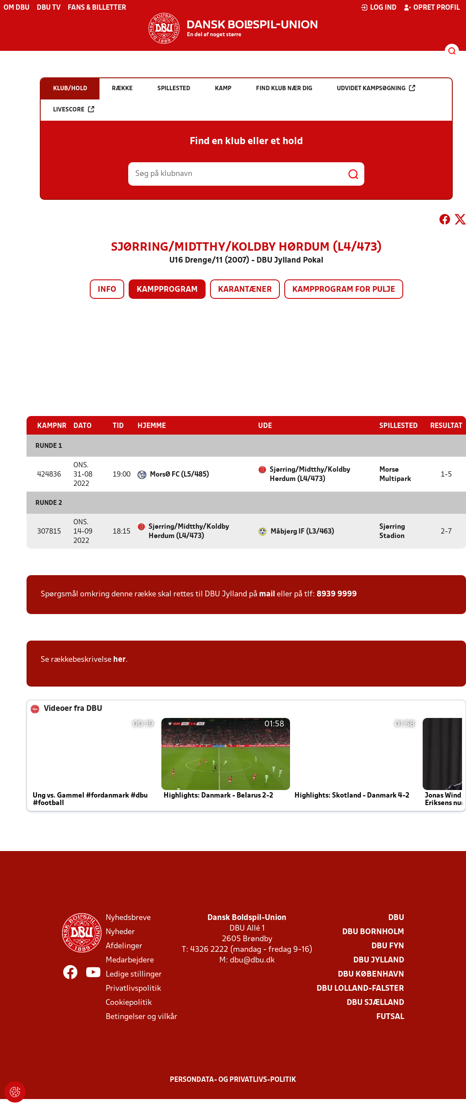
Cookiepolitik (129, 1002)
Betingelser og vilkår (141, 1016)
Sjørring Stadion (392, 531)
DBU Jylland (378, 960)
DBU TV (49, 8)
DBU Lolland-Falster (360, 988)
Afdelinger (124, 946)
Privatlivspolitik (133, 988)
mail (267, 594)
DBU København (371, 974)
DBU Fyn (387, 946)
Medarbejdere (130, 960)
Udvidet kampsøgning (376, 88)
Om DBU (17, 8)
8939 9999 (337, 594)
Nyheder (120, 931)
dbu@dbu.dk (252, 960)
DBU (396, 917)
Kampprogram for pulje (343, 290)
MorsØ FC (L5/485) (179, 474)
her (119, 659)
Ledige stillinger (134, 974)
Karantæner (245, 290)
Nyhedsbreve (128, 917)
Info (107, 290)
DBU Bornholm (373, 931)
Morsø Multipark (395, 474)
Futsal (390, 1016)
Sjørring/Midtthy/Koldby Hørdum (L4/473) (310, 474)
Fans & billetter (97, 8)
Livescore (73, 109)
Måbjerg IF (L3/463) (302, 531)
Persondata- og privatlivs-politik (233, 1079)
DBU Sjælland (375, 1002)
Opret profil (432, 7)
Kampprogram (167, 290)
